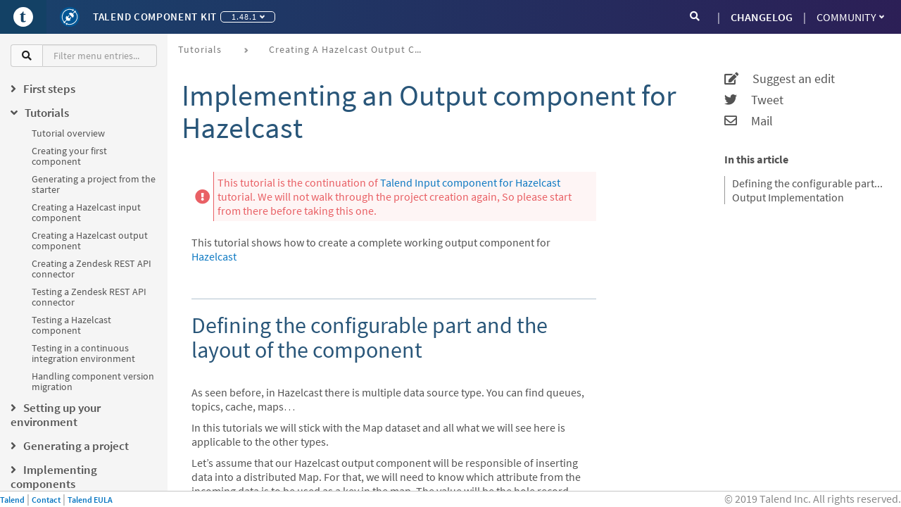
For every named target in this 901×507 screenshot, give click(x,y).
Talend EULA (90, 499)
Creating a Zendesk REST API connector (91, 268)
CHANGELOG (762, 17)
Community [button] (850, 17)
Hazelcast (214, 256)
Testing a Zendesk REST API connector (89, 296)
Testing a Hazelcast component (71, 325)
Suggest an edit (779, 79)
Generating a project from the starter (94, 184)
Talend (12, 499)
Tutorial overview (68, 133)
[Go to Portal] (23, 17)
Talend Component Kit (155, 16)
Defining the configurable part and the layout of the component (807, 183)
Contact (46, 499)
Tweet (753, 100)
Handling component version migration (93, 381)
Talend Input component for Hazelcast (470, 182)
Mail (748, 121)
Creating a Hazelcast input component (86, 212)
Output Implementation (788, 197)
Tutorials (200, 49)
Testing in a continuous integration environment (83, 353)
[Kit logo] (69, 17)
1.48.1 (248, 16)
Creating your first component (69, 156)
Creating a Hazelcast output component (90, 240)
